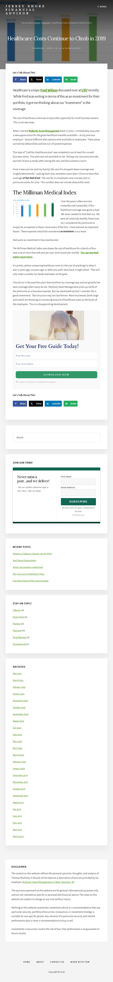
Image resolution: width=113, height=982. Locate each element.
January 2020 (19, 768)
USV (84, 90)
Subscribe (78, 501)
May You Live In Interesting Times (28, 574)
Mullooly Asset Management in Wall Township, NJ (48, 882)
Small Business (20, 637)
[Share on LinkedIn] (53, 79)
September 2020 (21, 714)
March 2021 (18, 680)
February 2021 (19, 687)
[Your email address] (56, 364)
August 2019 (18, 802)
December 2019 (20, 775)
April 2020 (17, 748)
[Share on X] (36, 79)
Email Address (68, 487)
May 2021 (17, 673)
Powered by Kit (78, 515)
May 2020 (17, 741)
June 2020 (17, 734)
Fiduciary (17, 610)
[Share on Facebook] (20, 79)
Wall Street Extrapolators (24, 560)
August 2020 (18, 721)
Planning (38, 48)
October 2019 (19, 789)
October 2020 (19, 707)
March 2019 (18, 836)
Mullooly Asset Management (44, 131)
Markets (17, 624)
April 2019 (17, 830)
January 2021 (19, 694)
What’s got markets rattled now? (28, 567)
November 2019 (20, 782)
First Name (66, 477)
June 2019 (17, 816)
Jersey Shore (19, 617)
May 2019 (17, 823)
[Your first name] (56, 355)
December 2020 (20, 701)
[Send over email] (71, 79)
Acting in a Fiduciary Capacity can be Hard (32, 554)
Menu (103, 7)
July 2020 (17, 728)
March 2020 (18, 755)
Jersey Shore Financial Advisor (26, 9)
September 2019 (20, 796)
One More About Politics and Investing (30, 581)
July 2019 (17, 809)
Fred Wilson (49, 90)
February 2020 (19, 762)
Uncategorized (19, 644)
